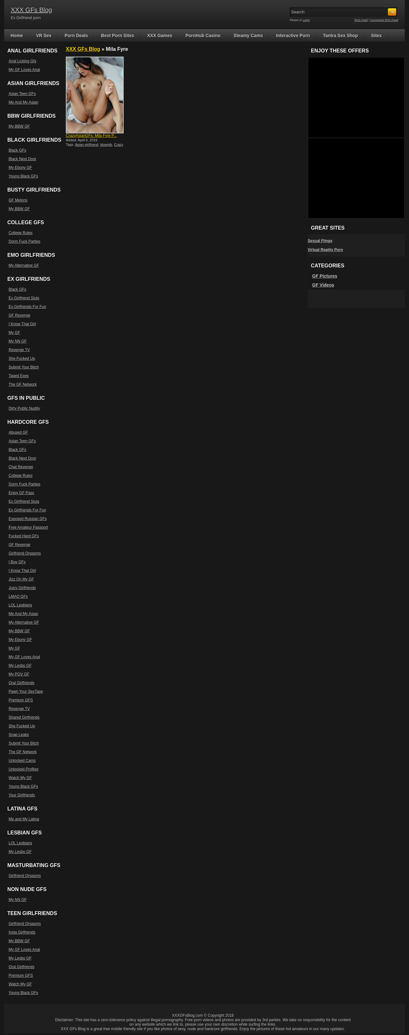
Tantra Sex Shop (340, 35)
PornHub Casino (202, 35)
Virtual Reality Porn (325, 250)
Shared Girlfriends (24, 717)
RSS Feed (361, 20)
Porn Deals (76, 35)
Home (17, 35)
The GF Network (23, 384)
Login (306, 20)
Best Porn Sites (117, 35)
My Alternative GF (24, 265)
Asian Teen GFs (22, 93)
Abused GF (18, 432)
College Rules (21, 233)
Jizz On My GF (21, 579)
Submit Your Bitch (24, 367)
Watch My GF (20, 778)
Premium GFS (21, 700)
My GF (14, 332)
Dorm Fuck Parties (24, 241)
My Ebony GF (20, 167)
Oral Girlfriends (22, 683)
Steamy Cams (248, 35)
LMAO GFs (18, 596)
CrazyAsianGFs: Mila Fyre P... (91, 135)
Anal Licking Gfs (22, 61)
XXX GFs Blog (31, 9)
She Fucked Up (22, 358)
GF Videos (323, 285)
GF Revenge (19, 315)
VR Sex (43, 35)
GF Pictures (324, 276)
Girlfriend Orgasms (25, 553)
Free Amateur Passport (28, 527)
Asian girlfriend (86, 144)
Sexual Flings (320, 241)
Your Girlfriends (22, 795)
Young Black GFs (23, 176)
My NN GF (18, 341)
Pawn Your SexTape (26, 691)
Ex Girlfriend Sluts (24, 298)
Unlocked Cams (22, 760)
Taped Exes (19, 376)
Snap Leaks (19, 734)
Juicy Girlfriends (22, 588)
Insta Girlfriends (22, 932)
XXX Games (160, 35)
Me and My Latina (24, 819)
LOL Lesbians (20, 605)
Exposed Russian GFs (28, 519)
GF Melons (18, 200)
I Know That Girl (22, 324)
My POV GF (19, 674)
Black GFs (17, 150)
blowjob (106, 144)
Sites (376, 35)
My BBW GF (19, 126)
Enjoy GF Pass (21, 493)
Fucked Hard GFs (24, 536)
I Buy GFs (17, 562)
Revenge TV (19, 350)
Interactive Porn (293, 35)
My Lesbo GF (20, 665)
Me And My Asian (23, 102)
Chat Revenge (21, 467)
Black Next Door (22, 159)
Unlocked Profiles (23, 769)
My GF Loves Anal (24, 69)
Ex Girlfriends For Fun (27, 306)
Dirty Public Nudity (24, 408)
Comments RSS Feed (384, 20)
